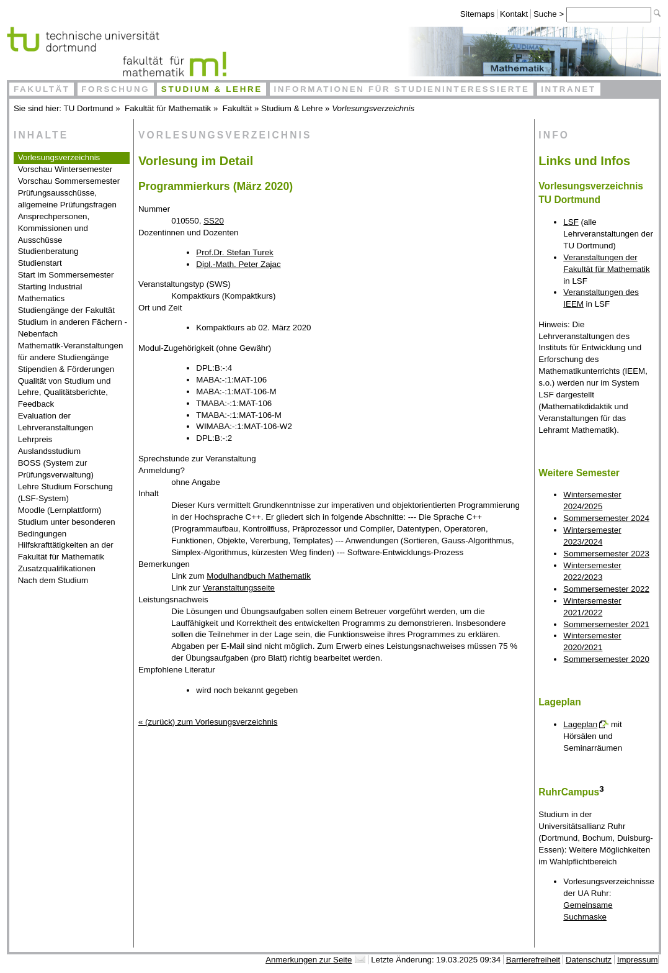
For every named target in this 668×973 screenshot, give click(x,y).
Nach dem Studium (53, 580)
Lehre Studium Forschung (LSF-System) (65, 492)
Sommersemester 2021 (606, 624)
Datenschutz (589, 959)
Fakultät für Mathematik (168, 108)
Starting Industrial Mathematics (50, 292)
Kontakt (514, 14)
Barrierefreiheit (533, 959)
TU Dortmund (89, 108)
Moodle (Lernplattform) (60, 510)
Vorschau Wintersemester (65, 169)
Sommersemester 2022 (606, 589)
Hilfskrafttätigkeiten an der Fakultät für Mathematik (66, 550)
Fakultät (42, 89)
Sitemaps (477, 14)
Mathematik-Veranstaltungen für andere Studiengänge (70, 351)
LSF (570, 222)
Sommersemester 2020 (606, 659)
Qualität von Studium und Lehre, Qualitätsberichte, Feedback (64, 392)
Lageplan (580, 724)
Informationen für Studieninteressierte (401, 89)
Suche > (549, 14)
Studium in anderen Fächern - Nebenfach (72, 327)
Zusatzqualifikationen (57, 568)
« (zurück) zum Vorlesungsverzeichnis (207, 721)
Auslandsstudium (49, 451)
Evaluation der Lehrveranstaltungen (56, 421)
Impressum (637, 959)
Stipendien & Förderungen (66, 369)
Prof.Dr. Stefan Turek (234, 252)
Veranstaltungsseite (239, 587)
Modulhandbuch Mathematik (258, 576)
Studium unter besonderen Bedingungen (66, 527)
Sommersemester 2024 (606, 518)
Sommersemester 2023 (606, 553)
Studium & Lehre (211, 89)
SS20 (213, 220)
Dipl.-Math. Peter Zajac (238, 264)
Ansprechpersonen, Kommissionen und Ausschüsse (54, 228)
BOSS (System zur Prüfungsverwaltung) (56, 468)
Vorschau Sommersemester (69, 181)
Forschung (115, 89)
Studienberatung (48, 251)
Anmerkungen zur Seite (308, 959)
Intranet (568, 89)
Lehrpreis (35, 439)
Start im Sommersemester (66, 274)
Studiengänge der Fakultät (66, 310)
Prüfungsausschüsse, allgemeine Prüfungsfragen (67, 198)
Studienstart (40, 263)
